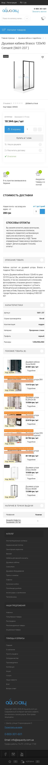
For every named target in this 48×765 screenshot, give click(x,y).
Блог (8, 684)
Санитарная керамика (14, 549)
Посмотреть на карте (13, 727)
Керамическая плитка (14, 545)
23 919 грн (32, 420)
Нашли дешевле (13, 144)
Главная (9, 645)
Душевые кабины (12, 562)
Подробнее (31, 371)
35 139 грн (32, 456)
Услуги (8, 675)
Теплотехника (11, 597)
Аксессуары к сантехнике (16, 593)
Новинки (9, 612)
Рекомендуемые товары (15, 625)
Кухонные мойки (12, 584)
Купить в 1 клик (24, 138)
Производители (12, 663)
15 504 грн (32, 402)
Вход (3, 3)
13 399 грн (32, 491)
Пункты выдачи (12, 654)
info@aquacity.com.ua (22, 740)
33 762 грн (32, 438)
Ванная (9, 554)
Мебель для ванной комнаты (17, 558)
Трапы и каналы (12, 575)
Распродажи (11, 621)
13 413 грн (32, 384)
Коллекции (10, 667)
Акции (8, 671)
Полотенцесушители (13, 588)
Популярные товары (14, 617)
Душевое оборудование (15, 571)
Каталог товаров (14, 29)
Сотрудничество (12, 658)
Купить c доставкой (42, 211)
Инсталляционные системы (16, 541)
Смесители (10, 567)
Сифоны (9, 580)
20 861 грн (32, 367)
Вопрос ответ (11, 688)
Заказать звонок (39, 12)
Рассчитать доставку (15, 150)
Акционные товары (13, 630)
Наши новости (11, 680)
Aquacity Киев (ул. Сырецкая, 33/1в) (13, 521)
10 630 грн (34, 473)
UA (25, 3)
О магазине (10, 650)
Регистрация (12, 3)
